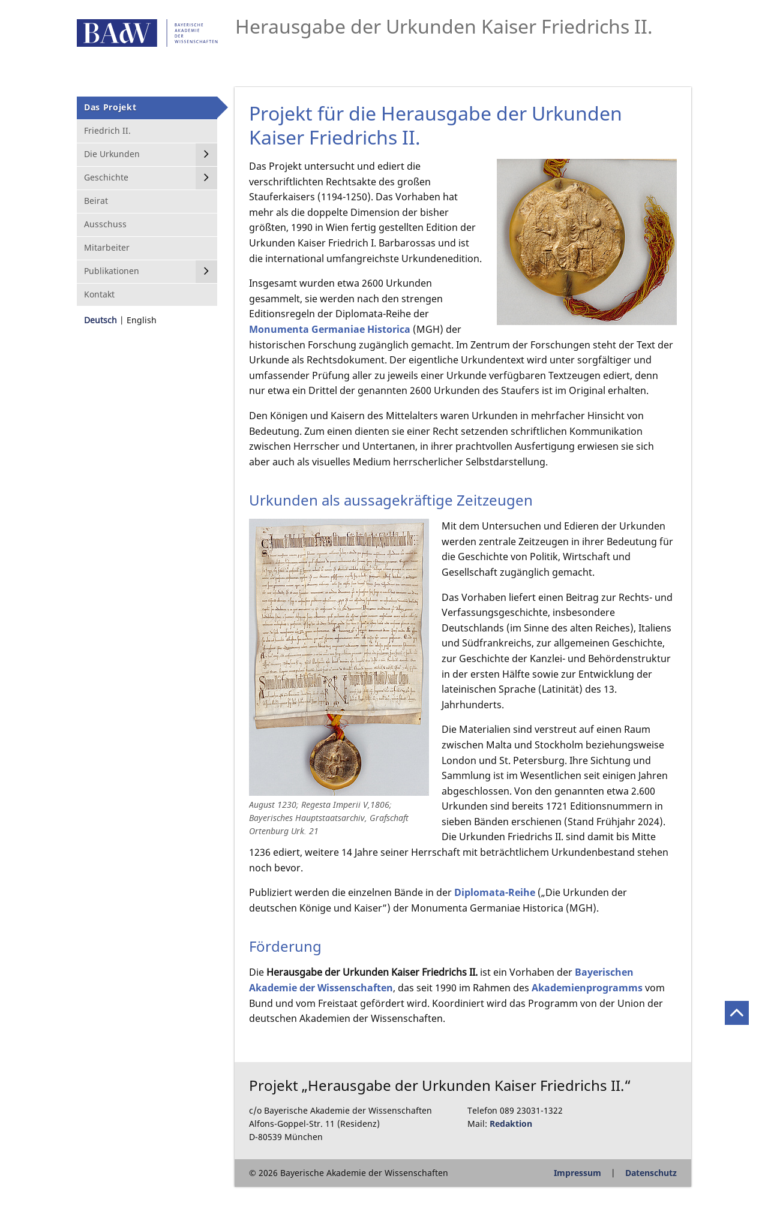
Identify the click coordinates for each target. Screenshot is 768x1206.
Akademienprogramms (587, 987)
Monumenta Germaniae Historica (329, 329)
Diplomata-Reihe (494, 892)
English (142, 320)
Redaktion (511, 1123)
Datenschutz (651, 1172)
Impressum (577, 1172)
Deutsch (100, 320)
